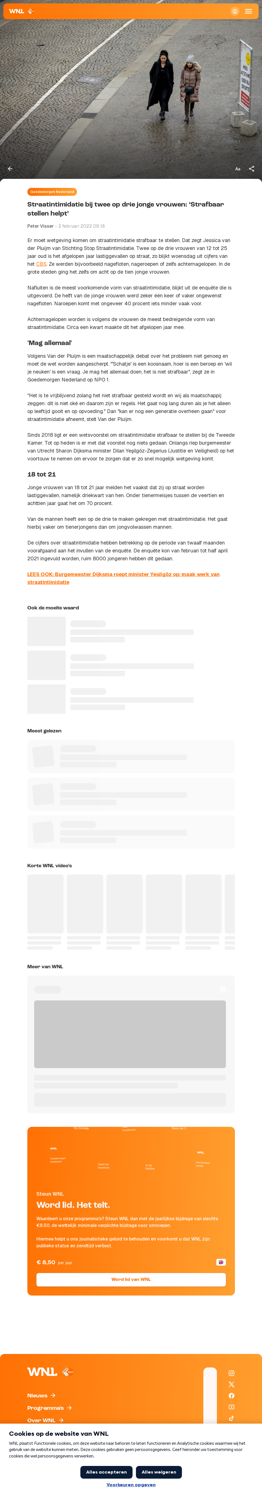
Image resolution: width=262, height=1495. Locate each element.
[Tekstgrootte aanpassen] (237, 168)
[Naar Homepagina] (22, 11)
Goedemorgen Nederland (52, 192)
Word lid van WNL (131, 1279)
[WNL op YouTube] (231, 1407)
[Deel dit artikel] (251, 168)
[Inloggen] (234, 11)
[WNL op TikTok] (231, 1418)
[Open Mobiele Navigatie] (248, 11)
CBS (41, 264)
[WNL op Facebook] (231, 1395)
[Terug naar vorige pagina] (10, 168)
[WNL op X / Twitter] (231, 1384)
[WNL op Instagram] (231, 1373)
